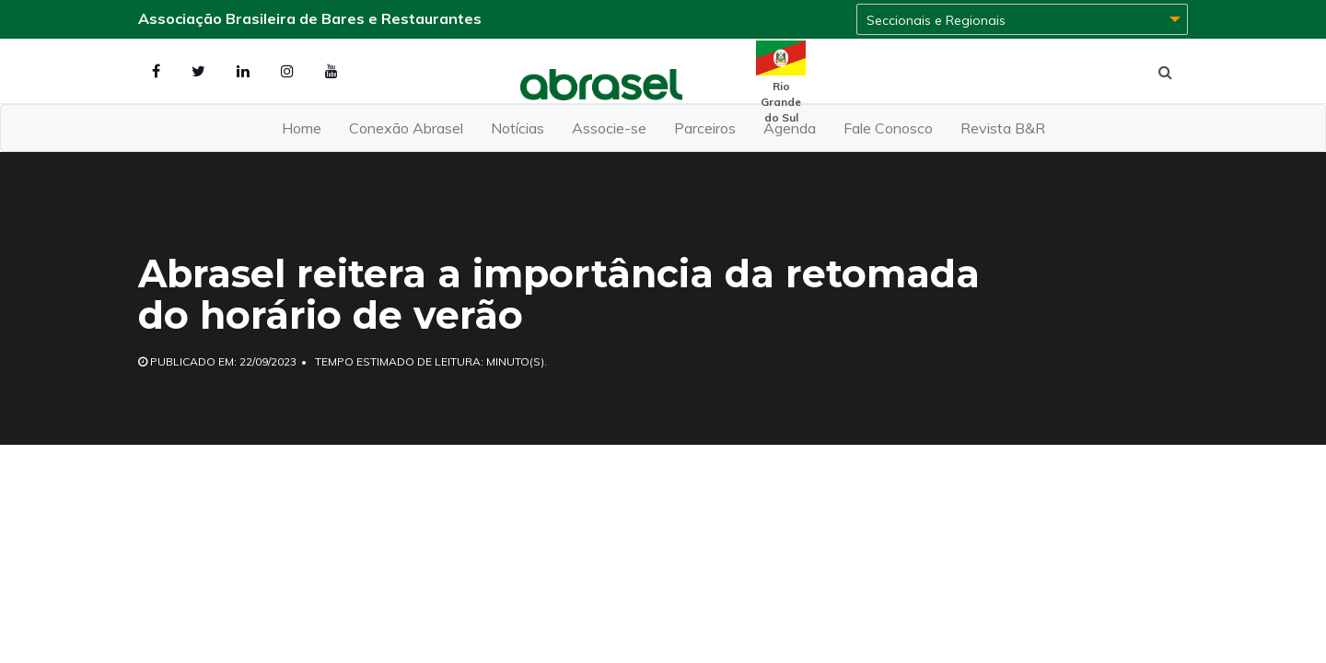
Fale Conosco (888, 128)
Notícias (517, 128)
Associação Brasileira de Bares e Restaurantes (310, 18)
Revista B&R (1002, 128)
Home (301, 128)
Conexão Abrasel (406, 128)
